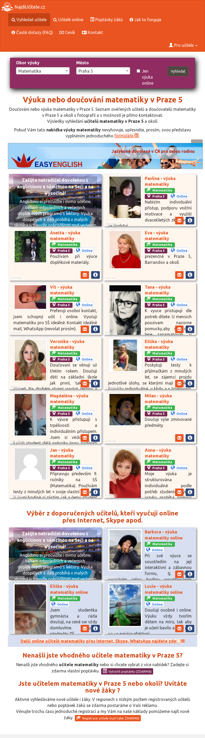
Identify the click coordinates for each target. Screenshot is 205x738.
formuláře (126, 135)
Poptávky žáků (106, 19)
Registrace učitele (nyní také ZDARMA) (107, 718)
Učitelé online (68, 19)
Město (82, 62)
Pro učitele (183, 45)
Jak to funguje (145, 19)
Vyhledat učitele (29, 19)
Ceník (67, 32)
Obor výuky (28, 62)
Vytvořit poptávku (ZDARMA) (127, 671)
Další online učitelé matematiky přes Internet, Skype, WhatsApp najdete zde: (103, 641)
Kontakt (92, 32)
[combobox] (43, 70)
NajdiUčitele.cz (23, 6)
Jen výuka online (145, 77)
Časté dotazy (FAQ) (32, 32)
